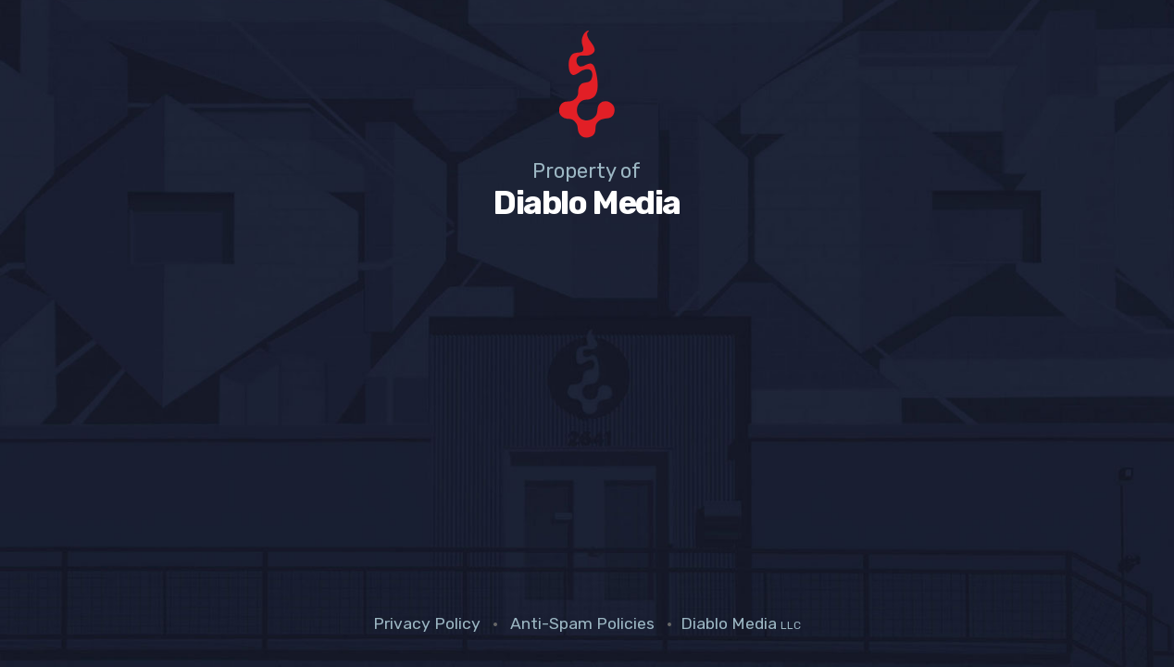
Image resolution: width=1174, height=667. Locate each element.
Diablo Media (741, 623)
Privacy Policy (427, 623)
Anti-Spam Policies (582, 623)
